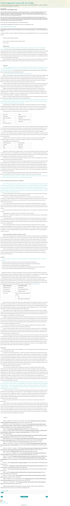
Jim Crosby (3, 501)
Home (24, 496)
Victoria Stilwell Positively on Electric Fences (8, 26)
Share (2, 492)
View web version (24, 498)
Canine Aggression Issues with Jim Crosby (17, 3)
